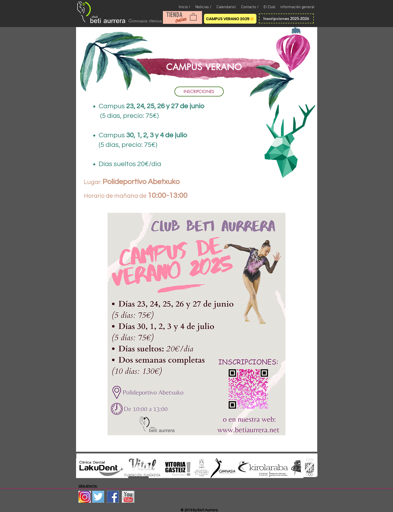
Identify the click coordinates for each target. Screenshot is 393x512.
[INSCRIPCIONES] (199, 91)
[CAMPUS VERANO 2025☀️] (230, 19)
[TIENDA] (174, 15)
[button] (193, 16)
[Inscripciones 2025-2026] (286, 18)
